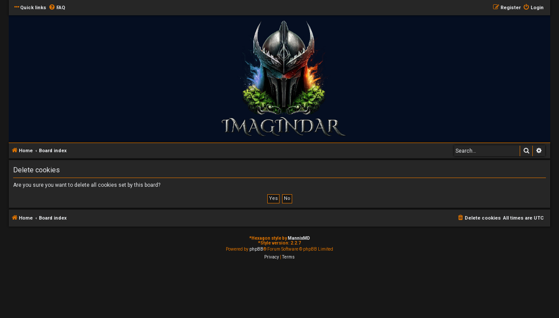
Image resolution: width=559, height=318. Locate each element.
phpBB (256, 249)
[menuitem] (56, 8)
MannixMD (299, 238)
